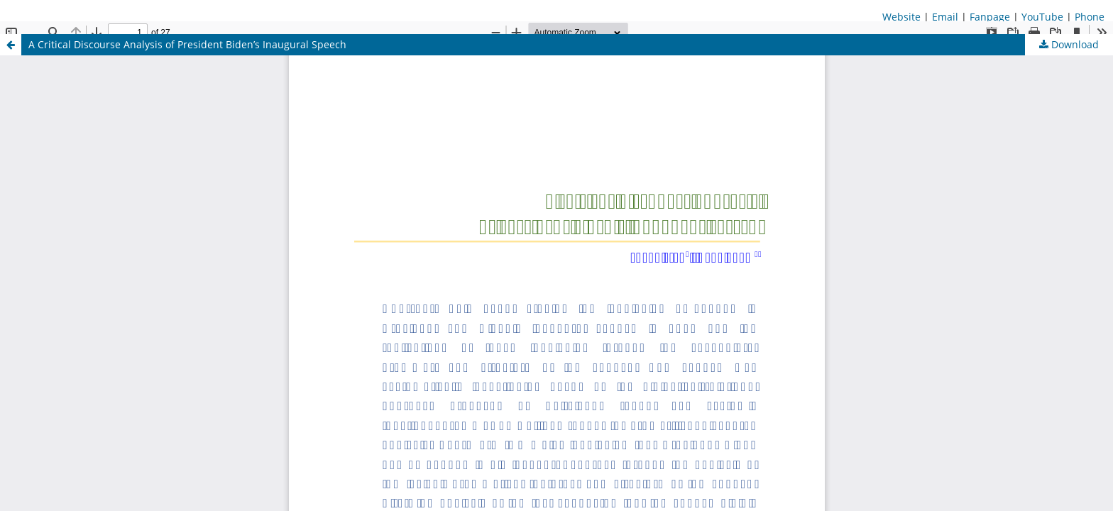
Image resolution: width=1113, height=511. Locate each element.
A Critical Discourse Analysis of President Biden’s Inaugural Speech (187, 44)
